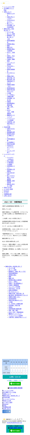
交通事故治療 (7, 407)
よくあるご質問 (7, 402)
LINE (4, 405)
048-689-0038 (16, 428)
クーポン (6, 411)
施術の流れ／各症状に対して (11, 395)
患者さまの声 (7, 400)
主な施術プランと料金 (9, 392)
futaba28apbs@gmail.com (14, 422)
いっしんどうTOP (8, 390)
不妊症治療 (6, 397)
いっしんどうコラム (9, 399)
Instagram (5, 404)
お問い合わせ (7, 408)
